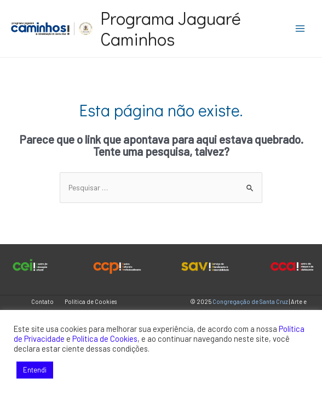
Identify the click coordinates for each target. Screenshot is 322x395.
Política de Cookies (91, 301)
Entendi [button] (35, 369)
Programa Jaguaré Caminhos (170, 28)
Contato (42, 301)
